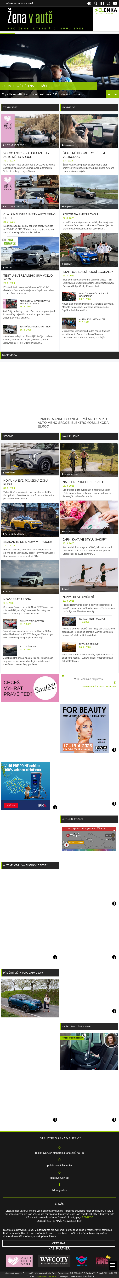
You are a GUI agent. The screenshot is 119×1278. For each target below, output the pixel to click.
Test (10, 268)
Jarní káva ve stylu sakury (85, 539)
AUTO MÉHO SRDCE (14, 145)
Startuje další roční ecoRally (88, 272)
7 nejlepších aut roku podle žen (28, 86)
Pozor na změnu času (80, 214)
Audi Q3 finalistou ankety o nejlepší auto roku (35, 302)
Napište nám (41, 1276)
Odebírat (58, 1243)
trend (66, 589)
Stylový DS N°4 (28, 646)
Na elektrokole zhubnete (84, 482)
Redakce (52, 1276)
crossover (9, 591)
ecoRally (68, 264)
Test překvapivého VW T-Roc (35, 327)
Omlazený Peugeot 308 (32, 621)
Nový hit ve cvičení (78, 597)
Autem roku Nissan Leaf (92, 319)
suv (6, 268)
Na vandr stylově (88, 644)
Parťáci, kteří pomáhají (92, 619)
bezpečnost (69, 145)
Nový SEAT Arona (17, 599)
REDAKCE (87, 1217)
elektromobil (10, 473)
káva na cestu (70, 532)
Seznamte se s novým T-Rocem (27, 541)
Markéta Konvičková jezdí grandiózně (93, 295)
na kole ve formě (71, 474)
